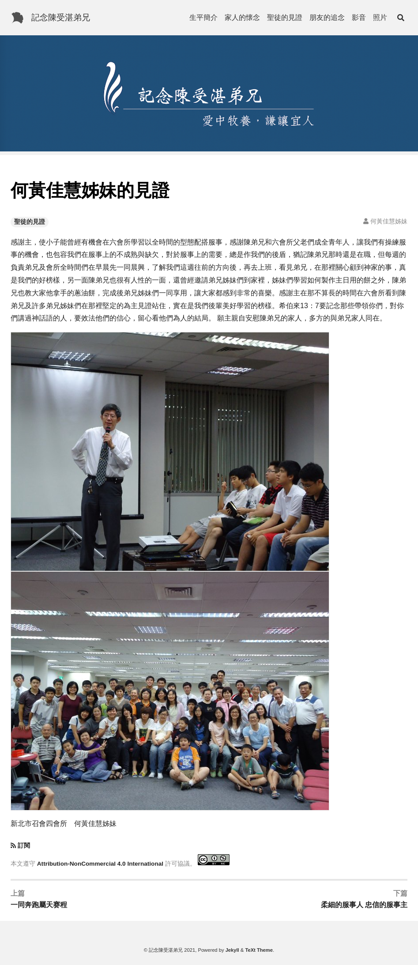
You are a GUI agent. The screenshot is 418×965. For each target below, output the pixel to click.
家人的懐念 (242, 17)
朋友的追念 (327, 17)
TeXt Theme (259, 950)
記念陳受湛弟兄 (60, 17)
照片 (380, 17)
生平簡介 (203, 17)
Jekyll (232, 950)
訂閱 (24, 845)
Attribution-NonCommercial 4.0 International (100, 863)
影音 (359, 17)
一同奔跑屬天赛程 (39, 904)
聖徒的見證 (284, 17)
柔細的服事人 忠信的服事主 (364, 904)
